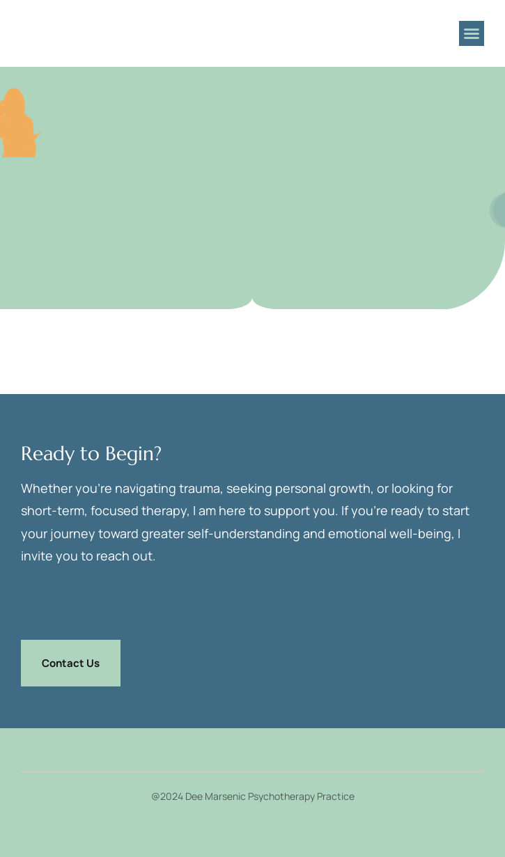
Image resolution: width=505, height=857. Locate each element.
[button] (471, 33)
